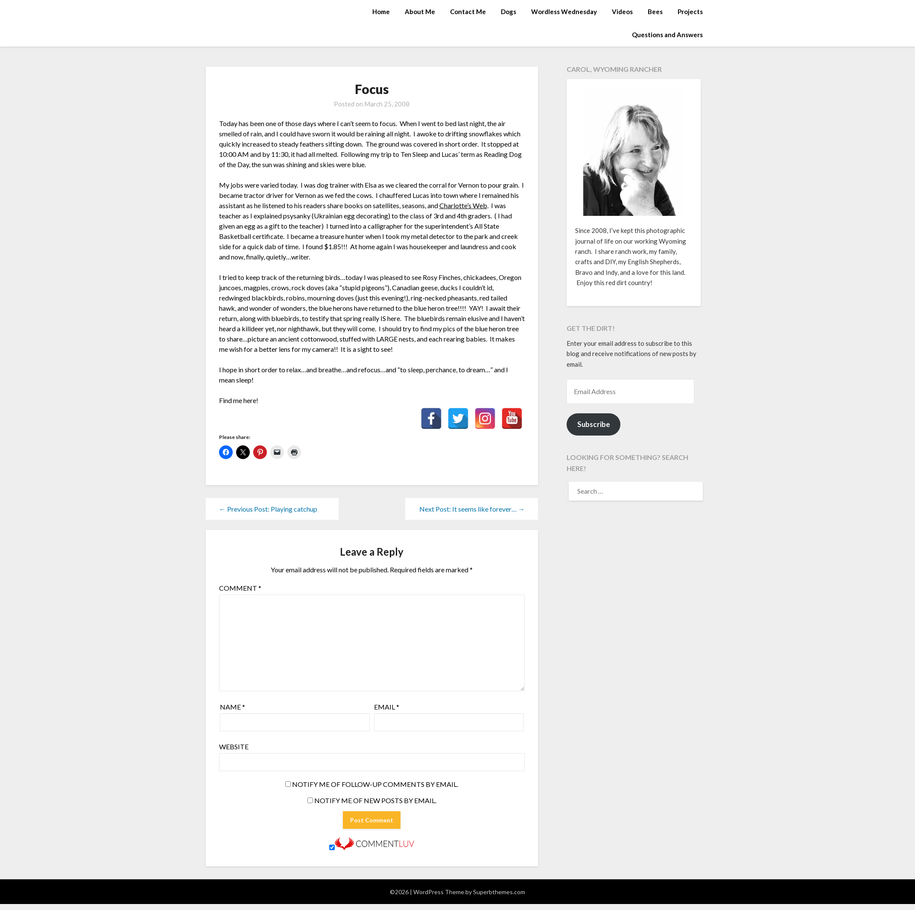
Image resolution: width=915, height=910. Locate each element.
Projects (690, 11)
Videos (622, 11)
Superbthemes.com (499, 891)
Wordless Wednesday (564, 11)
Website (233, 746)
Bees (655, 11)
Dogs (508, 11)
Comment (240, 588)
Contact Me (468, 11)
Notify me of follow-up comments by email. (375, 784)
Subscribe (593, 424)
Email (386, 707)
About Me (420, 11)
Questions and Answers (667, 34)
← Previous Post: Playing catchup (268, 509)
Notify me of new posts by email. (375, 800)
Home (381, 11)
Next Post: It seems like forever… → (472, 509)
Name (232, 707)
